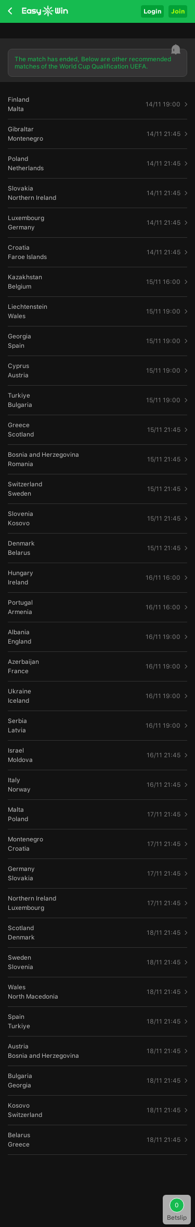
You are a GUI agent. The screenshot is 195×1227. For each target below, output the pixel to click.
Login (152, 11)
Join (178, 11)
